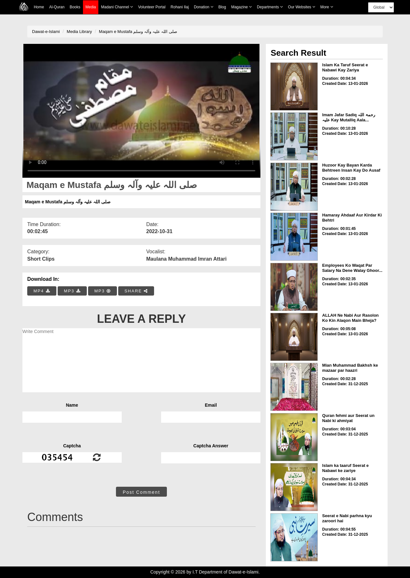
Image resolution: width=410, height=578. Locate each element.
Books (75, 7)
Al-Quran (56, 7)
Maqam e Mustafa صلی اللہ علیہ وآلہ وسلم (138, 31)
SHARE (136, 291)
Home (39, 7)
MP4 (42, 291)
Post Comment (141, 492)
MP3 (72, 291)
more (326, 6)
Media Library (79, 31)
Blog (222, 7)
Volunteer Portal (151, 7)
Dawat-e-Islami (46, 31)
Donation (203, 6)
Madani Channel (117, 6)
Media (91, 7)
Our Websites (301, 6)
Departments (270, 6)
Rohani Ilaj (180, 7)
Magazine (241, 6)
